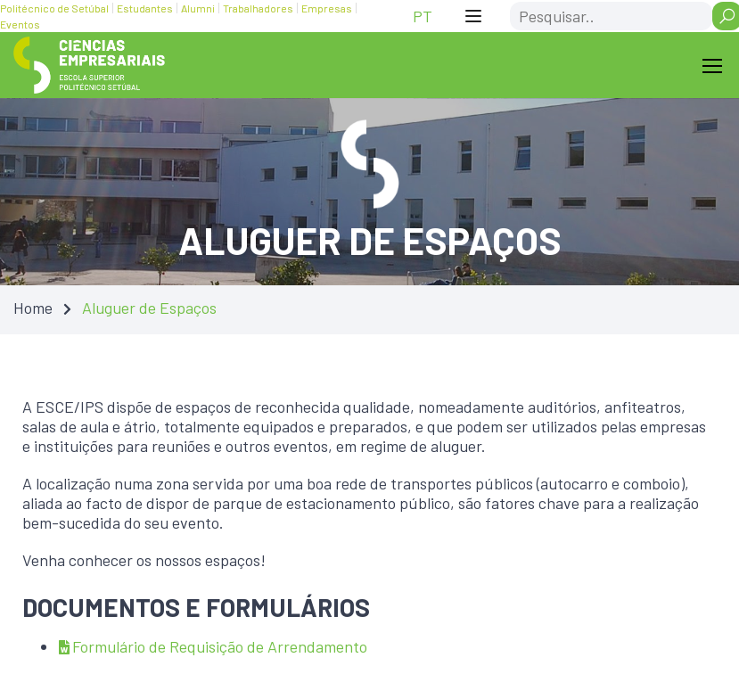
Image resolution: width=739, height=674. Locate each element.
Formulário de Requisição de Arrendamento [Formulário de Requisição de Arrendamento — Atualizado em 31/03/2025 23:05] (213, 646)
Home (33, 307)
